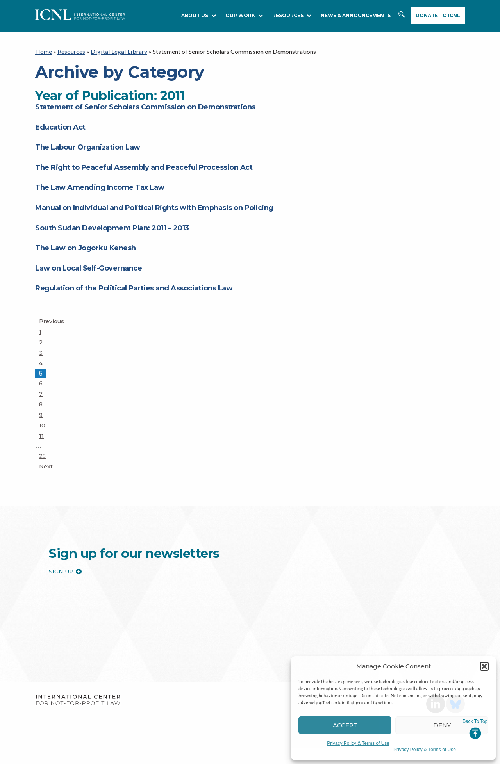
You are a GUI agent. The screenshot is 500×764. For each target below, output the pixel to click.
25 (46, 455)
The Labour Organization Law (87, 147)
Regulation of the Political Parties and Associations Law (133, 288)
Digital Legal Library (118, 51)
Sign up (65, 571)
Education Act (60, 127)
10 (46, 425)
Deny (442, 725)
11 (46, 436)
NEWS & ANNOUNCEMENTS (356, 15)
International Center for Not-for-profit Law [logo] (78, 700)
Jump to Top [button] (475, 729)
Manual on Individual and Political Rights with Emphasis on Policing (154, 207)
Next (46, 466)
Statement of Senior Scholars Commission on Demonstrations (145, 107)
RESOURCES (291, 15)
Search (402, 18)
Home (43, 51)
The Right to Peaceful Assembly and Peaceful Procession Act (143, 167)
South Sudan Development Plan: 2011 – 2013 (112, 227)
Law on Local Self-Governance (88, 268)
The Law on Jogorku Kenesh (85, 248)
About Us (198, 15)
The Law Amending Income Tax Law (99, 187)
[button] (484, 666)
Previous (51, 321)
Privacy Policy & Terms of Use (358, 743)
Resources (71, 51)
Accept (345, 725)
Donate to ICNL (438, 15)
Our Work (244, 15)
